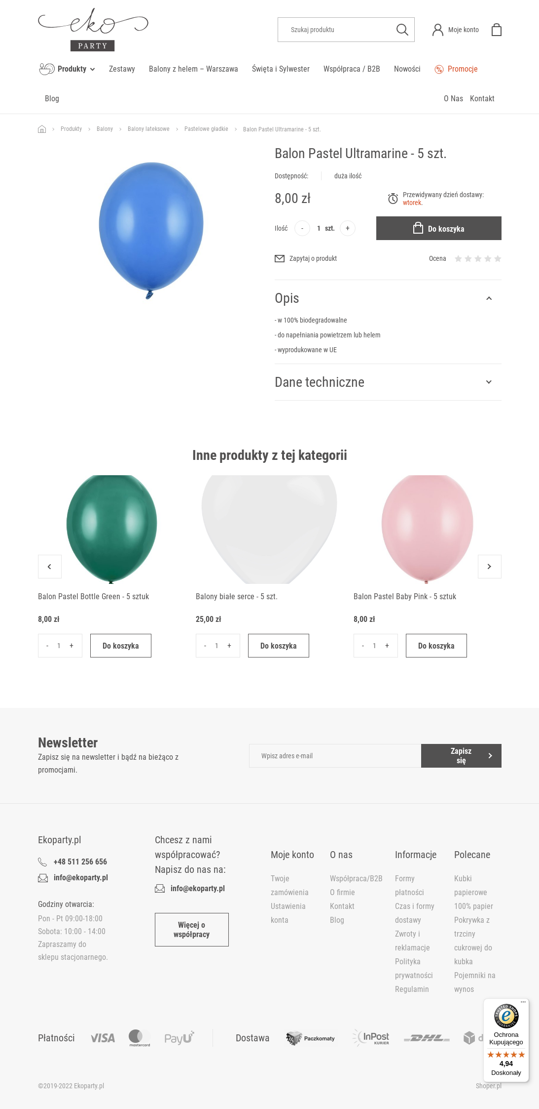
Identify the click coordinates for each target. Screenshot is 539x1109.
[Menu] (523, 1004)
